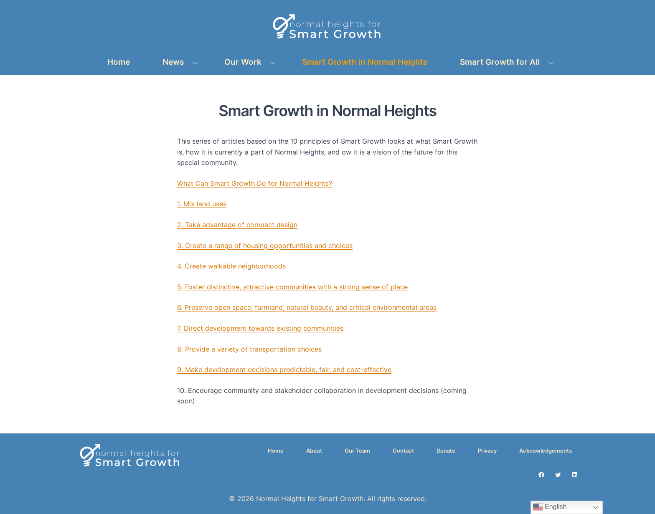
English (550, 507)
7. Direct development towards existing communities (260, 328)
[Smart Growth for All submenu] (551, 62)
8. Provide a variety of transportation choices (249, 349)
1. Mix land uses (201, 204)
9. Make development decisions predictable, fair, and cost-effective (284, 369)
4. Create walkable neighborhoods (231, 266)
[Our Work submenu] (273, 62)
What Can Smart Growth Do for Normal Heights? (254, 183)
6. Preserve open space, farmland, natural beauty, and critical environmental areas (307, 307)
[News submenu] (195, 62)
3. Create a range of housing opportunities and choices (265, 245)
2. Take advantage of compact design (237, 224)
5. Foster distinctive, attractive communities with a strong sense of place (292, 287)
